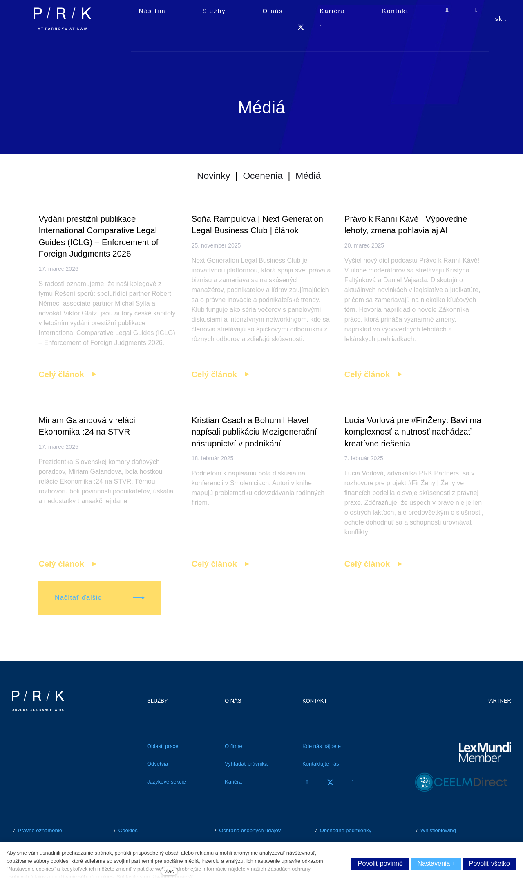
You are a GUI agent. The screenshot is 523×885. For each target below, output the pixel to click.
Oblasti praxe (163, 765)
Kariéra (233, 801)
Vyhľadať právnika (246, 783)
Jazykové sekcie (166, 801)
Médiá (315, 181)
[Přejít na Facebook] (307, 801)
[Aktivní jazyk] (501, 37)
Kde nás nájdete (321, 765)
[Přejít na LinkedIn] (353, 801)
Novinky (206, 181)
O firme (233, 765)
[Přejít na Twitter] (330, 801)
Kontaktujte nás (320, 783)
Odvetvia (157, 783)
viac (169, 871)
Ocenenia (263, 181)
